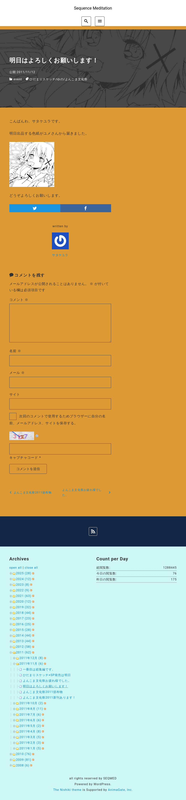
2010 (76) (23, 754)
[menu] (100, 21)
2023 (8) (22, 584)
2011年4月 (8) (30, 731)
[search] (86, 21)
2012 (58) (23, 647)
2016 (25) (23, 624)
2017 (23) (23, 618)
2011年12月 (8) (31, 658)
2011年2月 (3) (30, 743)
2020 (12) (23, 601)
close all (31, 567)
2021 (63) (23, 596)
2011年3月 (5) (30, 737)
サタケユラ (60, 255)
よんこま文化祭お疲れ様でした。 (47, 680)
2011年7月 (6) (30, 714)
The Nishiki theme (67, 790)
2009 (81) (23, 760)
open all (15, 567)
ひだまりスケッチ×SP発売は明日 (47, 675)
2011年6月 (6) (30, 720)
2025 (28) (23, 573)
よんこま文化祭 (76, 79)
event (17, 79)
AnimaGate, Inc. (120, 790)
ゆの (60, 79)
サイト (14, 394)
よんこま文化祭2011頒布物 (43, 692)
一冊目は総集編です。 (39, 669)
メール (17, 373)
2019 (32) (23, 607)
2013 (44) (23, 641)
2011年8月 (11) (31, 709)
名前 (15, 351)
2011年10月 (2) (31, 703)
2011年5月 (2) (30, 726)
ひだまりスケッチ (42, 79)
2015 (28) (23, 630)
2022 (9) (22, 590)
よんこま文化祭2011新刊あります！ (49, 697)
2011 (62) (23, 652)
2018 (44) (23, 613)
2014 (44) (23, 635)
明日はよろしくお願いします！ (45, 686)
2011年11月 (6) (31, 663)
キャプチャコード (23, 458)
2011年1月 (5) (30, 748)
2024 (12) (23, 579)
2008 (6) (22, 765)
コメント (18, 300)
